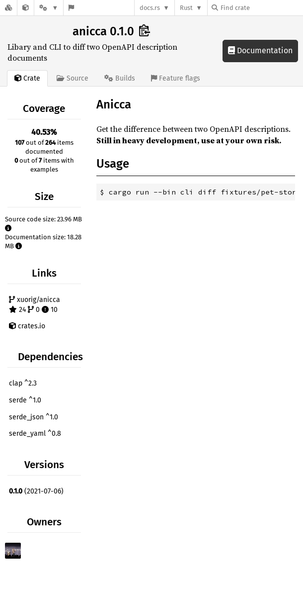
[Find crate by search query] (261, 7)
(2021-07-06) (36, 491)
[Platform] (48, 7)
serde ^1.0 (25, 400)
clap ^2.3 (23, 383)
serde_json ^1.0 (33, 417)
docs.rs (150, 7)
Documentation (260, 50)
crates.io (27, 326)
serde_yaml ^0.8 (35, 433)
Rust (186, 7)
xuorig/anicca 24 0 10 (34, 304)
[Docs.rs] (8, 7)
